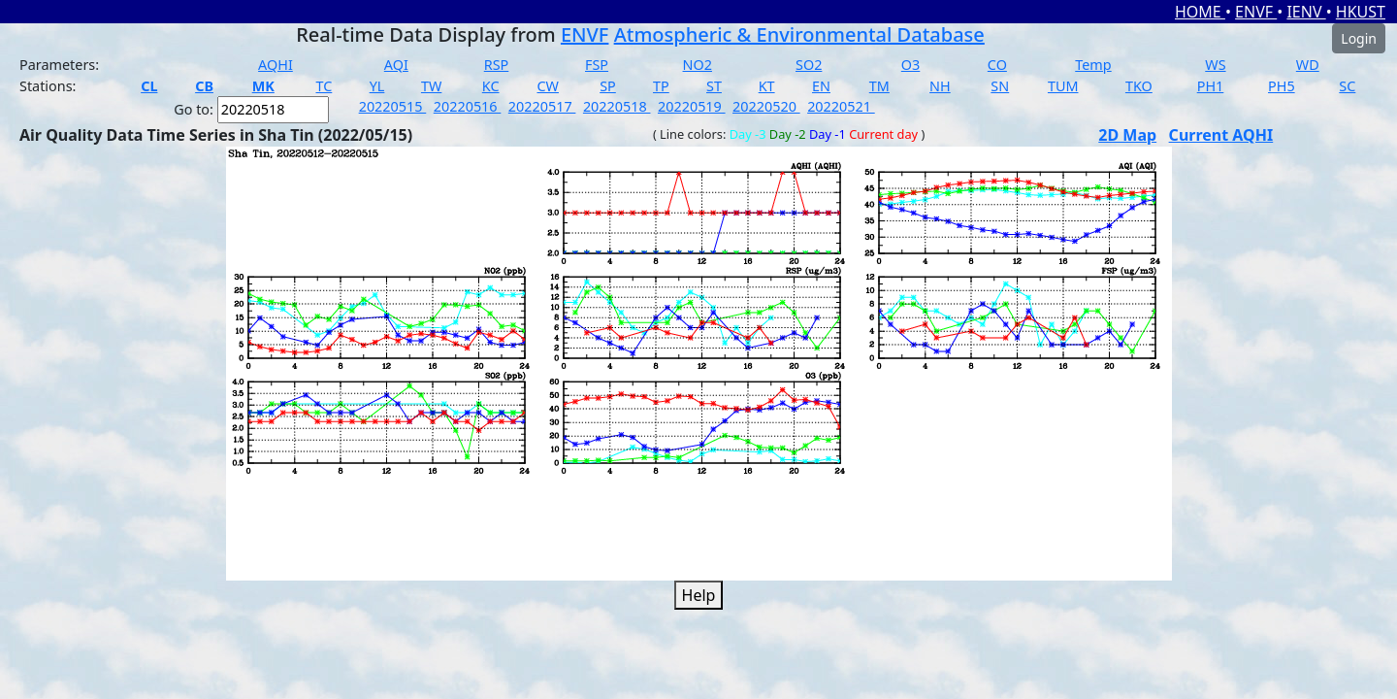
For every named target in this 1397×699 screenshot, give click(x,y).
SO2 (809, 64)
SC (1347, 86)
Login (1359, 38)
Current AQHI (1221, 135)
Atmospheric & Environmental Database (799, 34)
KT (767, 86)
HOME (1200, 11)
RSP (496, 64)
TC (323, 86)
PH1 (1210, 86)
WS (1215, 64)
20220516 (468, 106)
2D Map (1127, 135)
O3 (910, 64)
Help (699, 595)
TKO (1139, 86)
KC (491, 86)
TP (661, 86)
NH (940, 86)
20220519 (692, 106)
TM (879, 86)
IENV (1305, 11)
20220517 (542, 106)
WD (1307, 64)
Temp (1093, 64)
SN (1000, 86)
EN (821, 86)
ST (714, 86)
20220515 (393, 106)
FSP (596, 64)
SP (608, 86)
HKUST (1360, 11)
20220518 (617, 106)
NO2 (697, 64)
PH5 (1281, 86)
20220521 (841, 106)
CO (997, 64)
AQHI (275, 64)
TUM (1063, 86)
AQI (396, 64)
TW (431, 86)
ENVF (1256, 11)
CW (547, 86)
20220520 (766, 106)
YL (377, 86)
